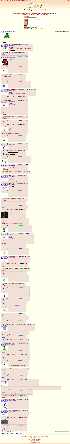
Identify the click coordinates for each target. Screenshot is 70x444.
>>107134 (3, 369)
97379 (24, 205)
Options (68, 0)
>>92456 (3, 377)
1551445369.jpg (5, 57)
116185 (26, 379)
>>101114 (3, 284)
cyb (7, 0)
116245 (29, 379)
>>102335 (3, 299)
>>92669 (3, 79)
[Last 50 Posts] (3, 39)
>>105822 (3, 352)
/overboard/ (54, 13)
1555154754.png (5, 234)
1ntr (4, 0)
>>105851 (3, 358)
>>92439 (10, 47)
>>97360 (10, 237)
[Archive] (15, 29)
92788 (24, 74)
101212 (25, 268)
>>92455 (10, 59)
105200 (28, 324)
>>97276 (3, 113)
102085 (29, 256)
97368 (24, 190)
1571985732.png (5, 400)
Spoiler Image (43, 19)
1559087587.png (5, 257)
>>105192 (3, 333)
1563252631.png (5, 325)
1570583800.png (5, 380)
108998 (25, 368)
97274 (24, 89)
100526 (24, 248)
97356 (24, 156)
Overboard (15, 0)
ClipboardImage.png (14, 400)
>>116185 (3, 388)
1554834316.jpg (5, 210)
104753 (24, 320)
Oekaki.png (13, 31)
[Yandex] (6, 32)
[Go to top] (2, 433)
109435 (28, 368)
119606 (24, 410)
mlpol (1, 0)
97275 (27, 89)
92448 (24, 44)
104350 (24, 313)
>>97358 (10, 178)
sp (8, 0)
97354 (27, 124)
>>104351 (3, 322)
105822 (31, 324)
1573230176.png (5, 411)
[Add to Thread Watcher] (20, 39)
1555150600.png (5, 226)
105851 (28, 339)
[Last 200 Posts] (13, 39)
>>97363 (3, 222)
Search (24, 0)
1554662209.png (5, 101)
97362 (27, 164)
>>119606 (3, 429)
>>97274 (3, 111)
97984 (29, 171)
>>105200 (3, 337)
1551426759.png (5, 31)
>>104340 (3, 318)
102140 (25, 287)
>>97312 (3, 131)
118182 (25, 399)
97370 (27, 175)
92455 (27, 44)
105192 (25, 324)
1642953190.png (5, 418)
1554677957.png (5, 165)
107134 (29, 354)
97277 (29, 89)
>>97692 (10, 236)
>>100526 (3, 269)
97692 (27, 183)
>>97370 (3, 203)
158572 (38, 379)
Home (27, 0)
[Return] (6, 29)
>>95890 (10, 92)
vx (25, 10)
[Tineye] (4, 32)
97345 (24, 135)
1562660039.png (5, 306)
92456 (26, 52)
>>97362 (3, 199)
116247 (35, 379)
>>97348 (3, 153)
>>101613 (3, 288)
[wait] (2, 32)
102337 (25, 298)
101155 (28, 233)
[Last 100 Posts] (8, 39)
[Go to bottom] (2, 29)
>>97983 (3, 242)
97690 (25, 209)
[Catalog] (9, 29)
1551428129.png (5, 45)
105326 (25, 335)
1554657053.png (5, 90)
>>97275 (10, 103)
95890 (24, 81)
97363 (24, 183)
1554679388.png (5, 184)
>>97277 (10, 129)
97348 (24, 143)
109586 (25, 375)
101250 (29, 268)
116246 (32, 379)
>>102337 (3, 314)
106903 (34, 324)
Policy (22, 0)
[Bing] (1, 32)
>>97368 (3, 207)
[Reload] (12, 29)
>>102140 (3, 303)
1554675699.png (5, 125)
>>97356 (3, 220)
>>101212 (3, 273)
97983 (25, 225)
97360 (24, 171)
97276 (27, 96)
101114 (26, 256)
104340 (22, 305)
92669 (24, 66)
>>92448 (3, 53)
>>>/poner (42, 14)
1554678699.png (5, 176)
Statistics (19, 0)
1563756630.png (5, 344)
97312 (35, 89)
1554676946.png (5, 144)
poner (12, 0)
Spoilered (14, 57)
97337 (27, 116)
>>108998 (3, 373)
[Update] (18, 29)
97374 (27, 198)
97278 (32, 89)
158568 (25, 417)
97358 (24, 164)
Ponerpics (30, 0)
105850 (25, 343)
